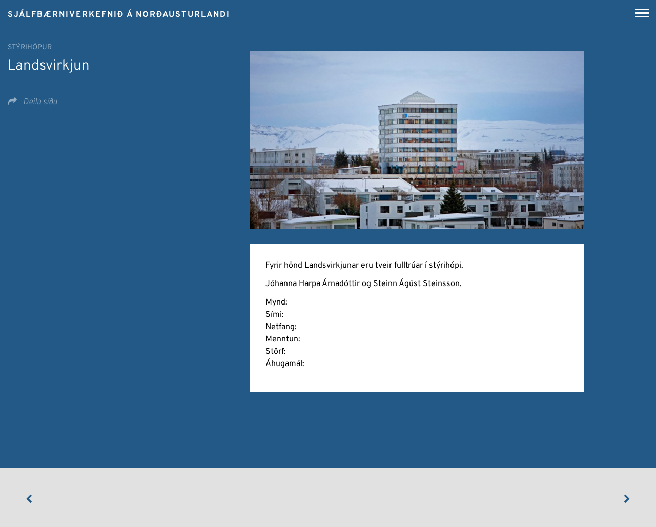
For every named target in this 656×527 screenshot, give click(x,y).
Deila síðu (39, 102)
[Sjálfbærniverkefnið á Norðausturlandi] (119, 11)
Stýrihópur (30, 47)
